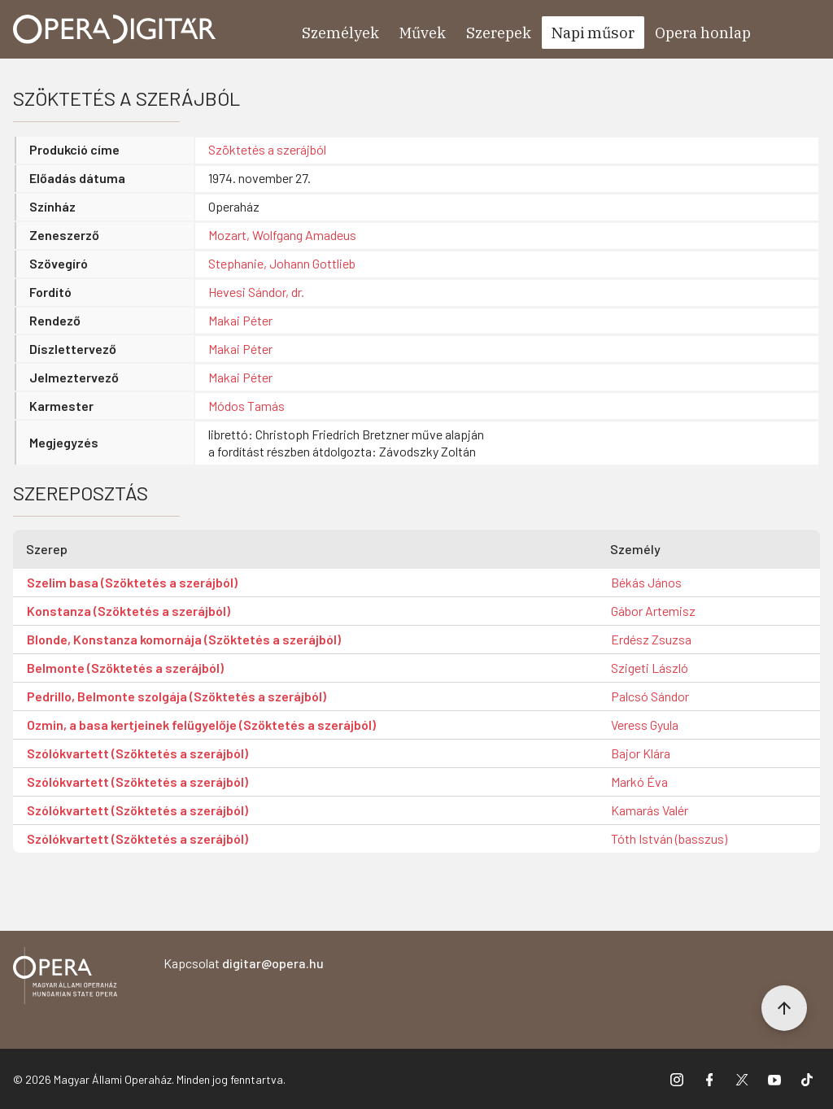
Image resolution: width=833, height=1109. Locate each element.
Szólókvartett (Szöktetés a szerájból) (137, 753)
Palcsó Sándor (650, 696)
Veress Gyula (644, 724)
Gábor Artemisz (653, 610)
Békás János (646, 582)
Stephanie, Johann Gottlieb (281, 263)
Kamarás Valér (649, 810)
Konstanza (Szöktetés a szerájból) (128, 610)
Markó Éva (639, 781)
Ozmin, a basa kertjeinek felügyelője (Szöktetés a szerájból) (201, 724)
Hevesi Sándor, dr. (256, 291)
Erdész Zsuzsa (651, 639)
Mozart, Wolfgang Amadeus (282, 234)
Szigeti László (649, 667)
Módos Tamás (246, 405)
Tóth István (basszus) (669, 838)
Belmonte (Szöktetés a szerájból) (125, 667)
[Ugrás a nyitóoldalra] (114, 29)
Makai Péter (240, 320)
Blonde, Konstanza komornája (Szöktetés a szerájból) (184, 639)
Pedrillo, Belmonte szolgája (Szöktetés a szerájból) (176, 696)
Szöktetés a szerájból (267, 149)
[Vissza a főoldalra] (65, 978)
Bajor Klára (640, 753)
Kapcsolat (244, 963)
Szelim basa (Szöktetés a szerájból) (132, 582)
